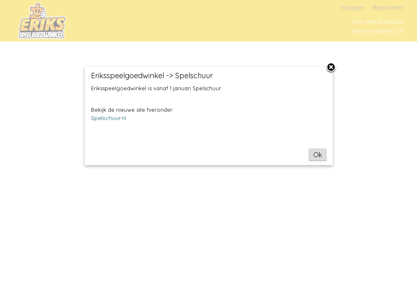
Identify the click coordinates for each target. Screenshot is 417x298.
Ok (317, 155)
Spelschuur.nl (108, 118)
